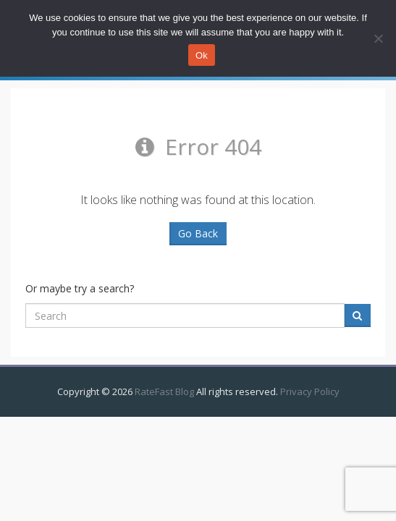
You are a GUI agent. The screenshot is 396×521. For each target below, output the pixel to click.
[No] (378, 38)
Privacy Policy (310, 391)
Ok (201, 55)
